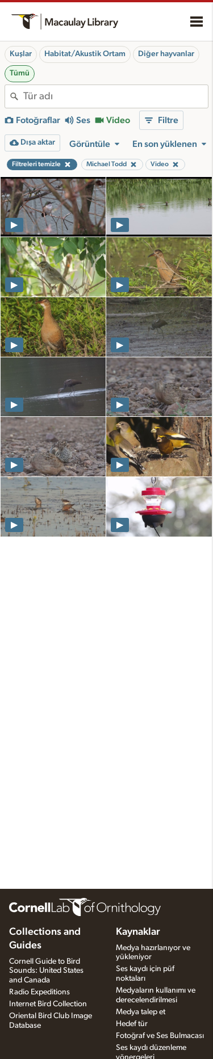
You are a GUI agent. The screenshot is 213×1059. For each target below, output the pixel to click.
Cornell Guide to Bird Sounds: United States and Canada (46, 971)
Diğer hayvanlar (166, 54)
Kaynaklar (138, 932)
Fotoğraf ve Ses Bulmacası (160, 1036)
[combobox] (115, 96)
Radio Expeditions (39, 992)
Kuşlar (21, 54)
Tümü (20, 73)
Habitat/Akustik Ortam (85, 54)
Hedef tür (132, 1024)
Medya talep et (140, 1012)
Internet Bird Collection (48, 1004)
